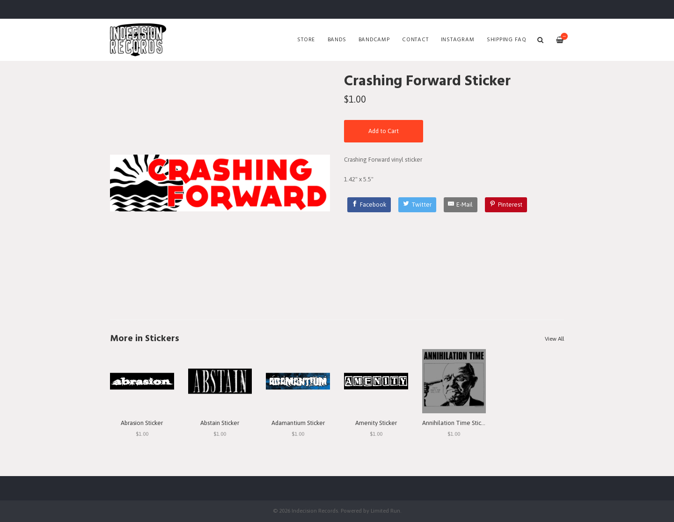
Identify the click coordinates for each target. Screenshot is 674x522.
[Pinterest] (506, 204)
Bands (337, 40)
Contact (415, 40)
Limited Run (385, 510)
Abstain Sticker (219, 422)
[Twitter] (417, 204)
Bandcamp (374, 40)
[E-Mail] (461, 204)
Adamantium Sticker (298, 422)
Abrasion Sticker (142, 422)
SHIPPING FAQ (507, 40)
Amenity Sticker (376, 422)
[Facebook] (369, 204)
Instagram (458, 40)
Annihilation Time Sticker (456, 422)
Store (306, 40)
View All (554, 339)
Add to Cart (383, 130)
